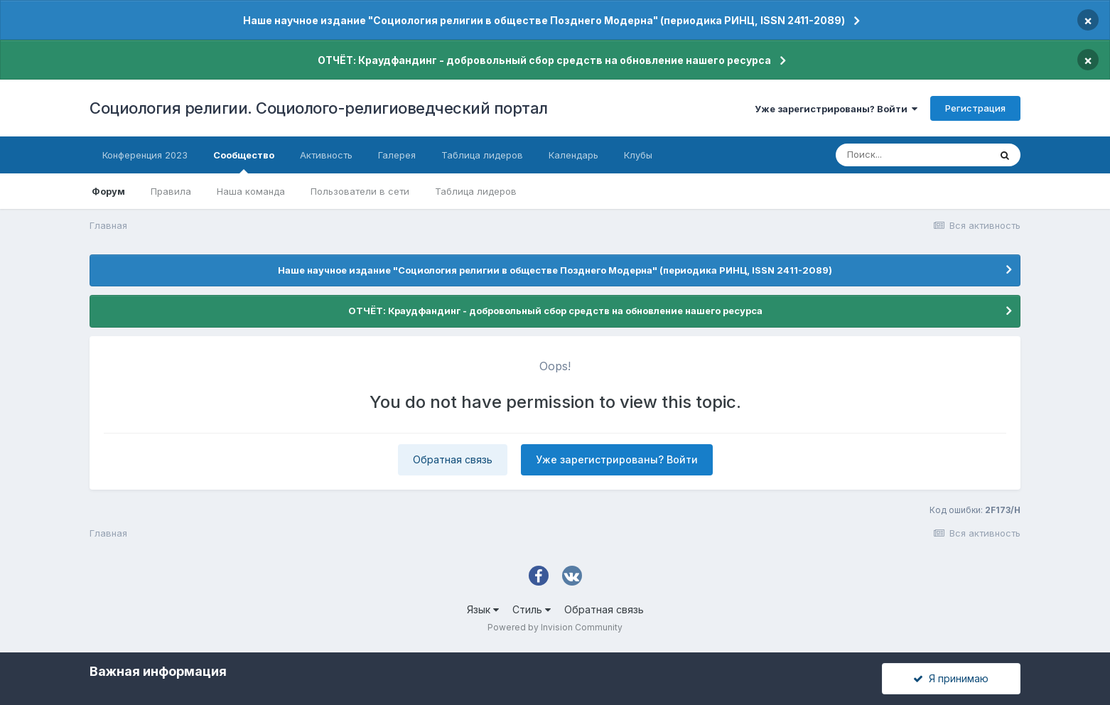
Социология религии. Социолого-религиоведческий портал (319, 108)
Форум (108, 191)
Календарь (573, 155)
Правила (171, 191)
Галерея (397, 155)
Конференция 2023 (145, 155)
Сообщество (243, 161)
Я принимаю (950, 678)
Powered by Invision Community (555, 627)
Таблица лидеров (476, 191)
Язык (483, 609)
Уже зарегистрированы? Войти (836, 108)
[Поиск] (912, 155)
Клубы (638, 155)
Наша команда (251, 191)
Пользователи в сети (360, 191)
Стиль (531, 609)
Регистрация (975, 108)
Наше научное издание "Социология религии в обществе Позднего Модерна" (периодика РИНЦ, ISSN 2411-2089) (544, 20)
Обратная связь (452, 459)
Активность (326, 155)
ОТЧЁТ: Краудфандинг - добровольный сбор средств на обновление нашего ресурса (544, 60)
